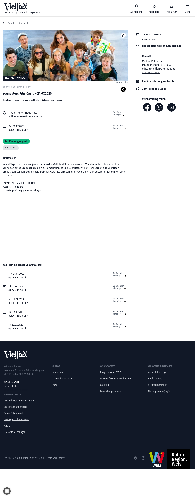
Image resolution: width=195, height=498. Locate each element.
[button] (7, 491)
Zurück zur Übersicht (15, 23)
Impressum (57, 372)
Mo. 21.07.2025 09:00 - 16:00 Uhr (18, 275)
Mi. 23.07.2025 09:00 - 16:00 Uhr (18, 301)
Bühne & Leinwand (13, 413)
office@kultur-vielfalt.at (16, 389)
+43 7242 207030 (151, 72)
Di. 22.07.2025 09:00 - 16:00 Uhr (18, 288)
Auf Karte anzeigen (119, 113)
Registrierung (155, 378)
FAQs (54, 384)
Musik (7, 425)
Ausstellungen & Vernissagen (19, 400)
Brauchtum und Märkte (15, 406)
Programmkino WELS (110, 372)
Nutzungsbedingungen (159, 391)
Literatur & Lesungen (14, 432)
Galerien (104, 384)
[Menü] (187, 8)
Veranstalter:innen (157, 384)
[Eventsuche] (136, 8)
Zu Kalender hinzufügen (120, 126)
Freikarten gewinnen (110, 391)
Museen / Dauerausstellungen (115, 378)
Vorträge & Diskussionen (16, 419)
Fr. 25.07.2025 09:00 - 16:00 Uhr (18, 326)
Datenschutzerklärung (63, 378)
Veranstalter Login (157, 372)
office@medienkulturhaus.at (158, 68)
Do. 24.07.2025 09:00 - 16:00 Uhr (18, 314)
